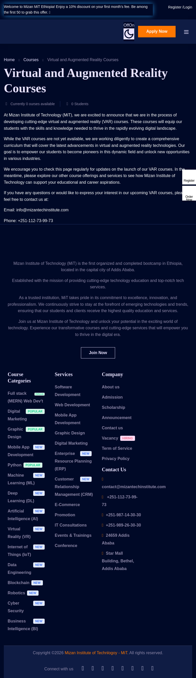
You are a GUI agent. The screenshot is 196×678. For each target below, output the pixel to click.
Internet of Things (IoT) (27, 550)
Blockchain (26, 583)
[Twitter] (103, 668)
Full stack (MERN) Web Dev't (27, 397)
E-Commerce (67, 504)
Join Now (98, 353)
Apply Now (156, 31)
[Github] (83, 668)
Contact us (112, 428)
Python (26, 466)
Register (175, 7)
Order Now (189, 198)
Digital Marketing (27, 415)
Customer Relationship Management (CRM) (74, 487)
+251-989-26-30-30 (121, 525)
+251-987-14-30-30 (121, 515)
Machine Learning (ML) (27, 479)
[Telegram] (112, 668)
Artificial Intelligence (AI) (27, 515)
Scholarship (113, 407)
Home (9, 60)
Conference (66, 545)
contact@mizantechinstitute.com (134, 483)
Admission (112, 397)
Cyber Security (27, 607)
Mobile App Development (27, 451)
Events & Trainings (73, 535)
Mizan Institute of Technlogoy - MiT (96, 653)
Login (187, 7)
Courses (31, 60)
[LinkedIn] (93, 668)
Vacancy (120, 439)
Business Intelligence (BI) (27, 625)
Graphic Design (27, 433)
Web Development (72, 405)
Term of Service (117, 448)
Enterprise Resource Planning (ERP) (74, 461)
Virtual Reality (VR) (27, 533)
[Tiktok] (122, 668)
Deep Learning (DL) (27, 497)
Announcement (116, 417)
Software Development (67, 391)
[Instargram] (152, 668)
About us (110, 387)
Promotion (65, 515)
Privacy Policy (116, 458)
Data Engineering (27, 568)
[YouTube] (132, 668)
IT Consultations (71, 525)
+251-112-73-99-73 (120, 501)
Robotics (24, 593)
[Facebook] (142, 668)
